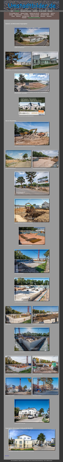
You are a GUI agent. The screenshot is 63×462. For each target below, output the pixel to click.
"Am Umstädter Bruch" (14, 13)
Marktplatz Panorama (26, 11)
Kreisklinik (26, 14)
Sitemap (27, 460)
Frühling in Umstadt (34, 14)
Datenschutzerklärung (39, 460)
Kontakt (33, 460)
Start (12, 11)
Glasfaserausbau (18, 14)
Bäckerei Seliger (24, 13)
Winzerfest (42, 16)
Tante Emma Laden (45, 13)
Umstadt (17, 11)
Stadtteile (35, 11)
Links (31, 460)
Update (24, 460)
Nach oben (7, 455)
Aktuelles (50, 11)
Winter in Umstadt (35, 16)
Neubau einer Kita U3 (34, 13)
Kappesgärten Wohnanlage (34, 17)
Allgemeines (21, 460)
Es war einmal (42, 11)
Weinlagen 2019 (25, 16)
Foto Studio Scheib (45, 14)
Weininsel (18, 16)
